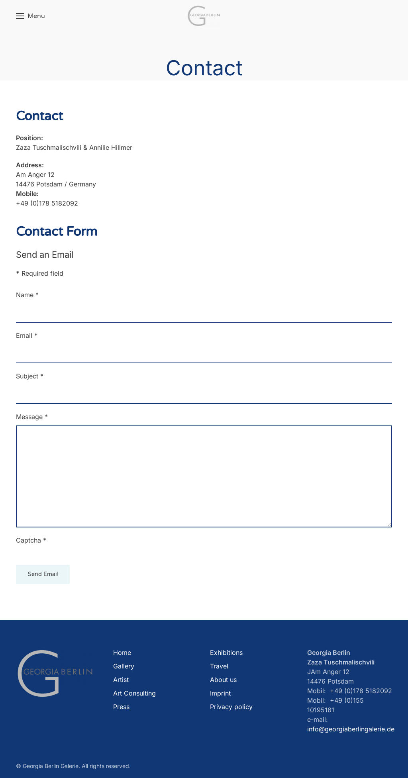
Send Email (43, 574)
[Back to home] (204, 16)
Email (26, 335)
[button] (30, 16)
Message (32, 417)
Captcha (31, 540)
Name (27, 295)
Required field (39, 273)
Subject (29, 376)
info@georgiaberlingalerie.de (350, 729)
